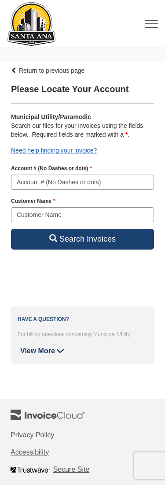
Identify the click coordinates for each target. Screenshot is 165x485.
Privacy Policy (43, 435)
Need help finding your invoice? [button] (54, 150)
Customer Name (33, 201)
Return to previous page (47, 70)
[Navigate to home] (28, 24)
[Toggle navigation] (151, 24)
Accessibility (40, 453)
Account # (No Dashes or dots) (51, 168)
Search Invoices (82, 238)
